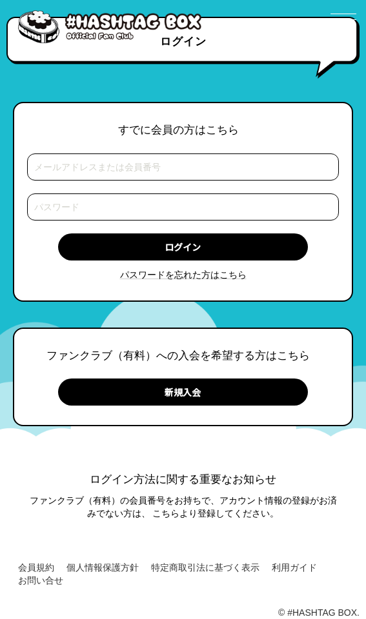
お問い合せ (40, 580)
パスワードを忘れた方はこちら (183, 275)
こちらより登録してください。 (215, 513)
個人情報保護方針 (102, 567)
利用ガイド (294, 567)
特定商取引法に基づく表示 (205, 567)
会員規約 (36, 567)
